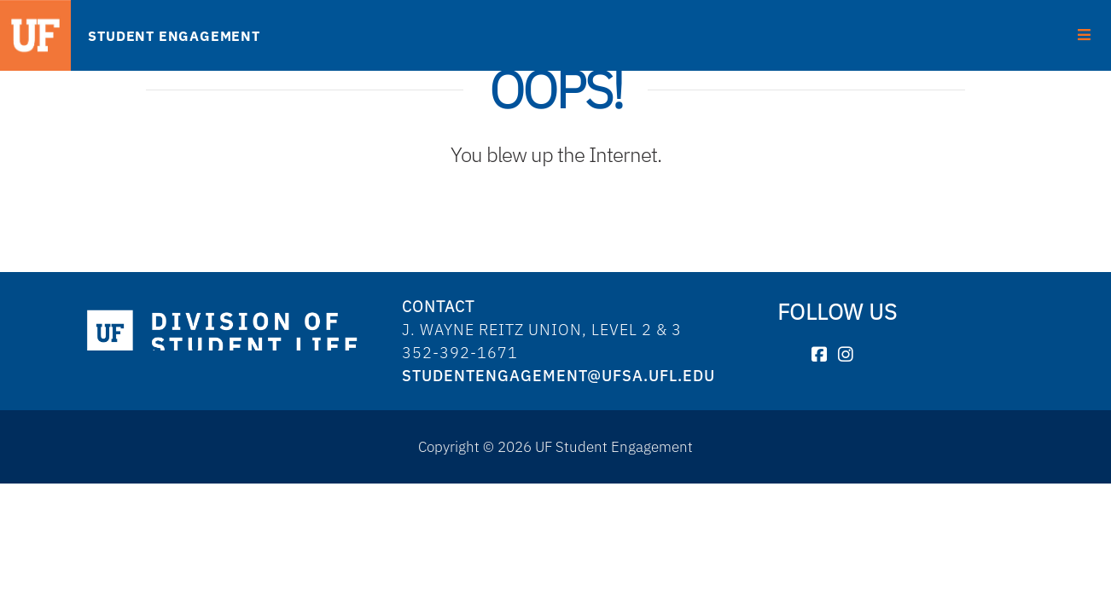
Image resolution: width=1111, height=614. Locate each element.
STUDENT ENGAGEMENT (173, 36)
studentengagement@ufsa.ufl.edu (558, 375)
